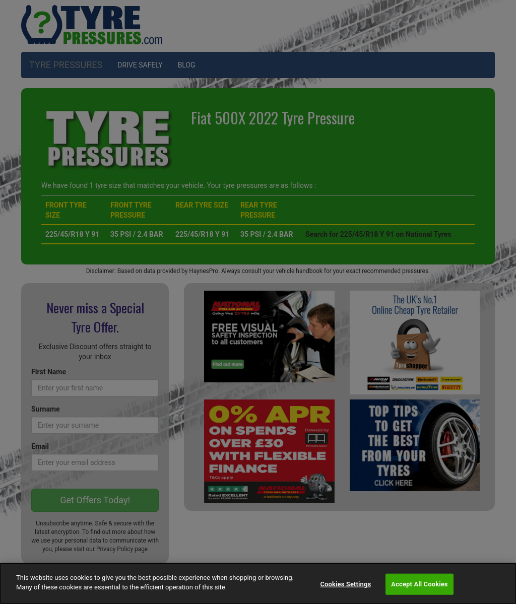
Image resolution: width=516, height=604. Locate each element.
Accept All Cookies (419, 584)
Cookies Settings (345, 584)
